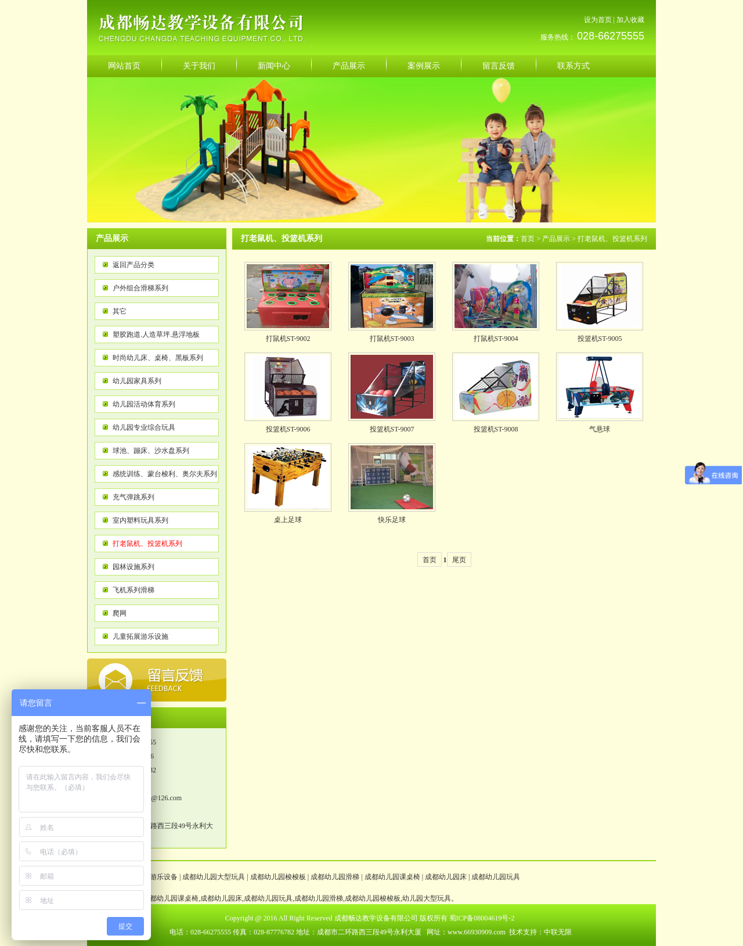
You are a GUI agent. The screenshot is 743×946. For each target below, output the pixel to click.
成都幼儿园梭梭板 (278, 877)
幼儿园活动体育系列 (144, 404)
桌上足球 (288, 520)
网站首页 (124, 66)
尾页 (459, 560)
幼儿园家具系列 (137, 381)
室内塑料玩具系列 (140, 520)
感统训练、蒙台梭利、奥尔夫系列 (165, 474)
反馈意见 (156, 680)
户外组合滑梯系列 (140, 288)
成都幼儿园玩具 (495, 877)
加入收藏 (630, 20)
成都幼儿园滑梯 (335, 877)
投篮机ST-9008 (496, 429)
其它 (120, 311)
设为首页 (598, 20)
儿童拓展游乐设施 (140, 636)
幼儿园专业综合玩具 (144, 427)
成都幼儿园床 (446, 877)
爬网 (120, 613)
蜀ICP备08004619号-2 (482, 918)
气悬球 (599, 429)
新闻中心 (274, 66)
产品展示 (349, 66)
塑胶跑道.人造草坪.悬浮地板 (156, 334)
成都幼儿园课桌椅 (392, 877)
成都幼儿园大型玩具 (213, 877)
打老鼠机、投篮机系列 (147, 543)
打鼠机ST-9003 (392, 338)
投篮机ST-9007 (392, 429)
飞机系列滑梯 (133, 590)
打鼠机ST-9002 (288, 338)
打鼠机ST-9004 (496, 338)
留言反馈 (498, 66)
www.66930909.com (477, 932)
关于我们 (199, 66)
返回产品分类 (133, 265)
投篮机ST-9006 (288, 429)
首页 (528, 239)
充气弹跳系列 (133, 497)
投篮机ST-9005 (600, 338)
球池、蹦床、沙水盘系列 (151, 451)
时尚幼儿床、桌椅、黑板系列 (158, 358)
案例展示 (423, 66)
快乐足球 (392, 520)
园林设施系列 (133, 567)
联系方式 (573, 66)
